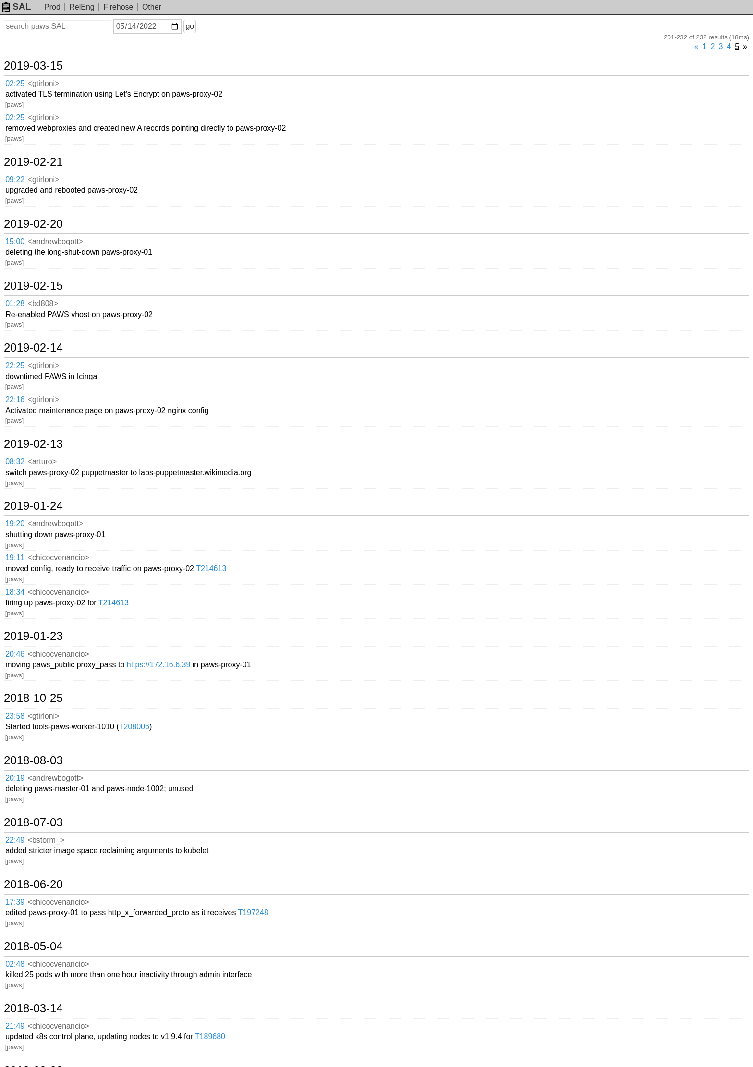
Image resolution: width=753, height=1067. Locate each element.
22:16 (14, 399)
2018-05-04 (33, 946)
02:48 (14, 964)
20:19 (14, 778)
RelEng (81, 7)
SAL (16, 6)
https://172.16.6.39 (159, 665)
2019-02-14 (33, 348)
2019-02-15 (33, 286)
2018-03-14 (33, 1008)
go (189, 26)
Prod (52, 7)
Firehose (118, 7)
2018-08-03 (33, 760)
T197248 (253, 912)
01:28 (14, 303)
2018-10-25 (33, 698)
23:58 (14, 716)
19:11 (14, 557)
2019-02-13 (33, 444)
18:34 (14, 592)
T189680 (210, 1036)
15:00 (14, 241)
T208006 (134, 727)
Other (151, 7)
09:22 (14, 179)
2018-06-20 (33, 884)
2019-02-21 (33, 162)
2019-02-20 (33, 224)
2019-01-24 (33, 506)
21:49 (14, 1026)
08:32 (14, 461)
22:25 (14, 365)
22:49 (14, 840)
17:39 (14, 902)
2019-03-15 (33, 66)
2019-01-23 (33, 636)
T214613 (211, 568)
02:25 (14, 83)
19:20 (14, 523)
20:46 (14, 654)
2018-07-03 (33, 822)
